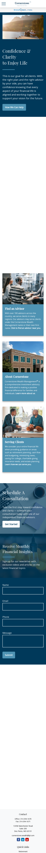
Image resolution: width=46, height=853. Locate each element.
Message (7, 632)
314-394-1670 (25, 819)
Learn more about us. (25, 393)
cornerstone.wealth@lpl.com (23, 835)
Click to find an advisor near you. (26, 328)
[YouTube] (27, 839)
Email (5, 600)
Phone (5, 616)
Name (5, 584)
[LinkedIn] (22, 839)
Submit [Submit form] (9, 655)
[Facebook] (18, 839)
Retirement (23, 851)
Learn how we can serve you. (18, 464)
